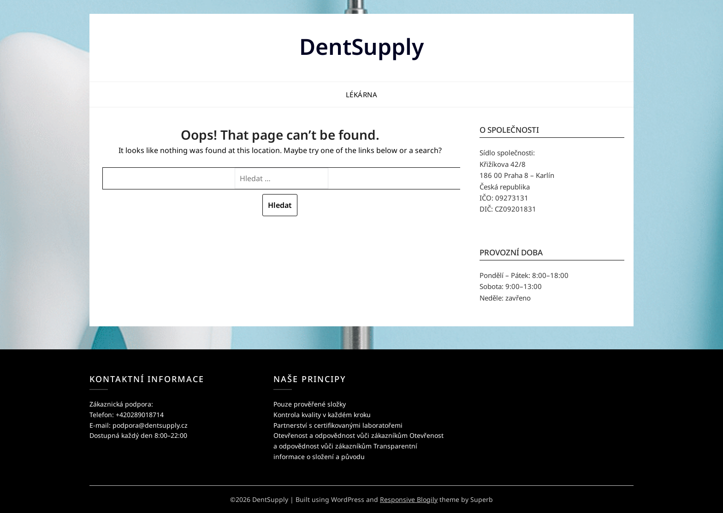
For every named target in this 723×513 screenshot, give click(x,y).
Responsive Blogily (409, 499)
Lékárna (362, 94)
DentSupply (361, 46)
